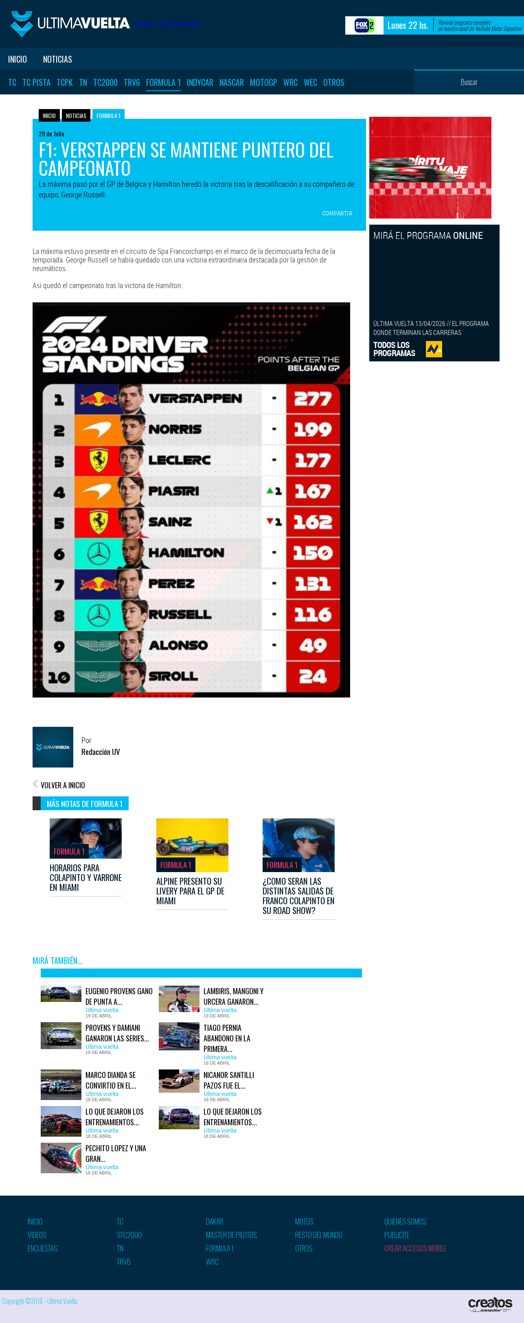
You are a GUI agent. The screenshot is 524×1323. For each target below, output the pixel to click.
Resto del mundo (318, 1234)
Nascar (231, 82)
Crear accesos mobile (415, 1248)
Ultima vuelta (69, 23)
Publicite (397, 1234)
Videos (37, 1234)
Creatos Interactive (491, 1304)
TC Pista (36, 82)
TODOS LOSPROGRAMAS (394, 349)
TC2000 (105, 82)
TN (83, 82)
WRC (290, 82)
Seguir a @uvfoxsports (167, 23)
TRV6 (132, 82)
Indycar (200, 82)
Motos (304, 1221)
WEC (310, 82)
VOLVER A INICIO (63, 785)
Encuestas (42, 1248)
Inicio (17, 59)
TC (12, 82)
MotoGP (263, 82)
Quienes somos (405, 1221)
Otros (333, 82)
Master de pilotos (231, 1234)
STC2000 (129, 1234)
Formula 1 (163, 82)
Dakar (214, 1221)
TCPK (65, 82)
